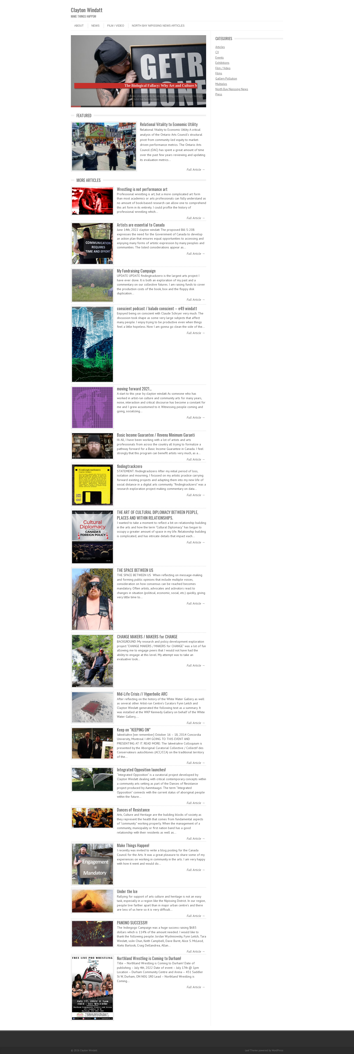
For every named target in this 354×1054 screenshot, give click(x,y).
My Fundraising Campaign (136, 271)
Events (219, 58)
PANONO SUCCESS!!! (132, 923)
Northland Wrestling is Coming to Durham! (149, 958)
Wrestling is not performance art (142, 189)
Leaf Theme (251, 1050)
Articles (220, 47)
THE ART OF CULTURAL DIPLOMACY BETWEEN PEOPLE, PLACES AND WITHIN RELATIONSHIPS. (157, 515)
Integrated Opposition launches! (141, 769)
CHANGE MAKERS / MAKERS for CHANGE (147, 636)
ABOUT (79, 25)
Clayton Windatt (86, 10)
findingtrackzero (129, 466)
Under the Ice (127, 891)
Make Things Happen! (133, 845)
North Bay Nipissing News (231, 89)
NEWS (95, 25)
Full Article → (196, 169)
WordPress (277, 1050)
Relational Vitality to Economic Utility (169, 124)
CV (217, 52)
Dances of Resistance (133, 810)
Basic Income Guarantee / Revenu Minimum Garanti (156, 435)
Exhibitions (222, 63)
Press (218, 94)
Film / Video (115, 25)
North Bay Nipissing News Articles (158, 25)
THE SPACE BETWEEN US (135, 570)
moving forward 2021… (134, 389)
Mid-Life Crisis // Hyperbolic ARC (142, 694)
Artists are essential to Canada (141, 225)
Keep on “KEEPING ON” (133, 730)
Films (218, 73)
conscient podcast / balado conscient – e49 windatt (157, 308)
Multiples (221, 84)
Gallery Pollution (226, 78)
